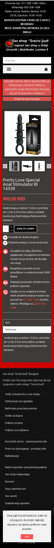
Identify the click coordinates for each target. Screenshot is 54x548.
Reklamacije (12, 455)
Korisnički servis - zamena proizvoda (26, 441)
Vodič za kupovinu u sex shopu (22, 394)
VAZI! (27, 537)
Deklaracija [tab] (10, 329)
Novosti (9, 481)
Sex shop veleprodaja (17, 474)
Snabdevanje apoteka (17, 503)
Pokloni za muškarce (17, 430)
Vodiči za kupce (14, 415)
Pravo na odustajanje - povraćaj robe (25, 448)
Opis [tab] (7, 322)
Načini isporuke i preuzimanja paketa (26, 467)
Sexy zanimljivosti (15, 488)
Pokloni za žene (14, 422)
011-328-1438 (29, 3)
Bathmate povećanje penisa (21, 408)
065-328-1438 (32, 7)
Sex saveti (11, 495)
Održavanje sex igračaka (19, 401)
